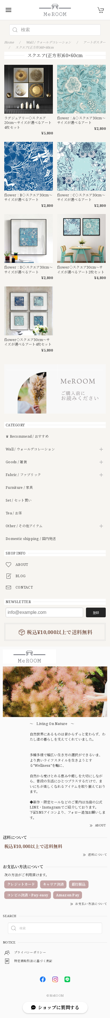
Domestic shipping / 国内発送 (31, 539)
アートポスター (94, 42)
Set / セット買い (18, 500)
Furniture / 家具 (19, 488)
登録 (96, 612)
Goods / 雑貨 (16, 462)
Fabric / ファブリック (23, 475)
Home (9, 42)
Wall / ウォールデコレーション (30, 449)
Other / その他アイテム (24, 526)
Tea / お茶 (14, 513)
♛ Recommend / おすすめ (27, 437)
